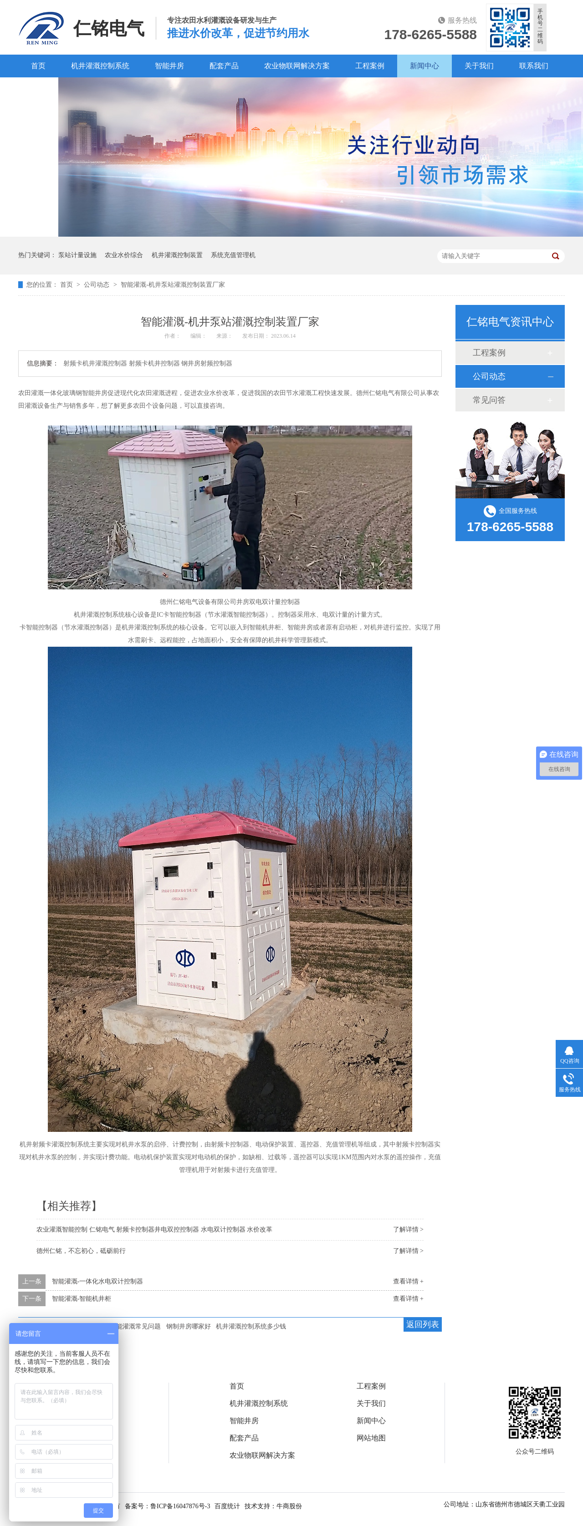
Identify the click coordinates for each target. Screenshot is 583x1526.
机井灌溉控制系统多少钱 (251, 1326)
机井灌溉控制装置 (177, 255)
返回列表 (422, 1324)
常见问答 (489, 400)
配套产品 (224, 66)
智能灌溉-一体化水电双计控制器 (97, 1281)
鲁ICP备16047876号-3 (180, 1506)
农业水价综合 (124, 255)
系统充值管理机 (233, 255)
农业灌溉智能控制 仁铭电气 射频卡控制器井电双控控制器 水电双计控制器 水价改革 (154, 1229)
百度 (38, 88)
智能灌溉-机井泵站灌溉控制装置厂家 (173, 284)
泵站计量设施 (77, 255)
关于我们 (479, 66)
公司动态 (97, 284)
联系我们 (533, 66)
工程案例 (369, 66)
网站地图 (371, 1438)
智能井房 (169, 66)
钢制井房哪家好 (188, 1326)
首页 (38, 66)
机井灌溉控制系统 (100, 66)
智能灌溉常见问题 (135, 1326)
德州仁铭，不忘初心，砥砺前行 (81, 1250)
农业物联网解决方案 (297, 66)
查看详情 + (408, 1281)
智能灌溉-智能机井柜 (82, 1298)
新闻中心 (424, 66)
